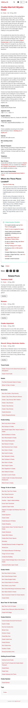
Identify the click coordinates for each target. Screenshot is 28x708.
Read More (4, 296)
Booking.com (17, 130)
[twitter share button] (11, 271)
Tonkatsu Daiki (6, 279)
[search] (14, 2)
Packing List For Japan (15, 245)
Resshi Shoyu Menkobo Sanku (13, 343)
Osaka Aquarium (7, 323)
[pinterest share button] (17, 271)
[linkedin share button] (14, 271)
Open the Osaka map (8, 184)
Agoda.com (4, 132)
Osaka (4, 13)
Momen (4, 301)
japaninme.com (17, 701)
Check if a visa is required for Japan (14, 229)
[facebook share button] (7, 271)
